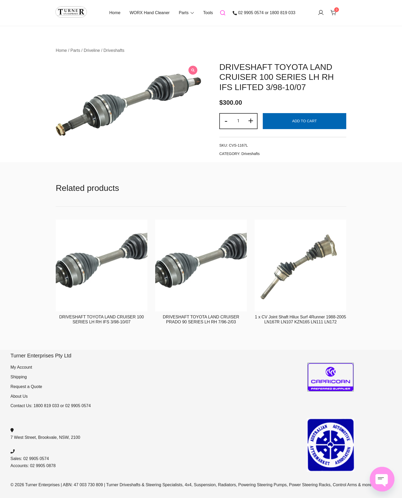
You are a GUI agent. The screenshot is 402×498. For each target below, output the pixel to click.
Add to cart (304, 121)
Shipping (18, 377)
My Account (21, 367)
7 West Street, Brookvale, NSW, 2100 (45, 437)
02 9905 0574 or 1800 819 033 (264, 12)
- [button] (226, 120)
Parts (183, 12)
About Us (19, 396)
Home (114, 12)
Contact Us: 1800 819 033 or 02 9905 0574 (50, 405)
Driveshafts (113, 50)
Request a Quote (26, 386)
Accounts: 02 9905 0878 (33, 465)
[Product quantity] (238, 121)
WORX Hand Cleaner (150, 12)
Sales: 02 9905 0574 (29, 458)
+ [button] (251, 120)
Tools (208, 12)
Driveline (92, 50)
